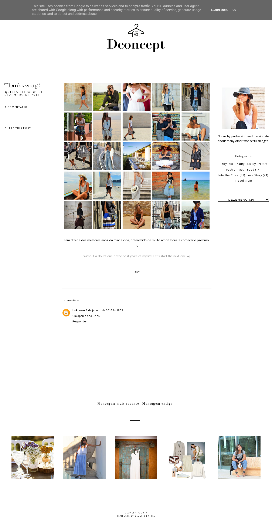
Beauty (240, 164)
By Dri (256, 164)
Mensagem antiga (157, 403)
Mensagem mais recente (118, 403)
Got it (236, 9)
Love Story (254, 175)
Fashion (232, 169)
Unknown (78, 310)
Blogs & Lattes (145, 516)
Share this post (18, 128)
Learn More (219, 9)
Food (250, 169)
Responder (79, 321)
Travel (239, 181)
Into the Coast (228, 175)
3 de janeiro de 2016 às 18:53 (104, 310)
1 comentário (16, 107)
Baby (223, 164)
